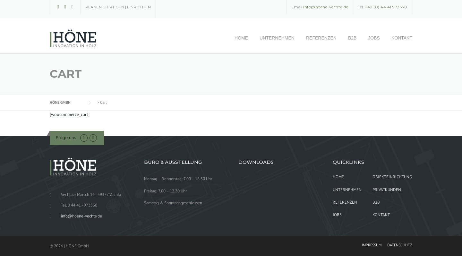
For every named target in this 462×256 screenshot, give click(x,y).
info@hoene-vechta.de (81, 216)
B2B (352, 37)
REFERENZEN (321, 37)
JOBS (374, 37)
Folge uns (66, 137)
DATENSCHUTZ (399, 245)
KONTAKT (401, 37)
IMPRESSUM (371, 245)
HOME (241, 37)
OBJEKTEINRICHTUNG (392, 177)
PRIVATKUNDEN (386, 189)
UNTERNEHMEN (277, 37)
